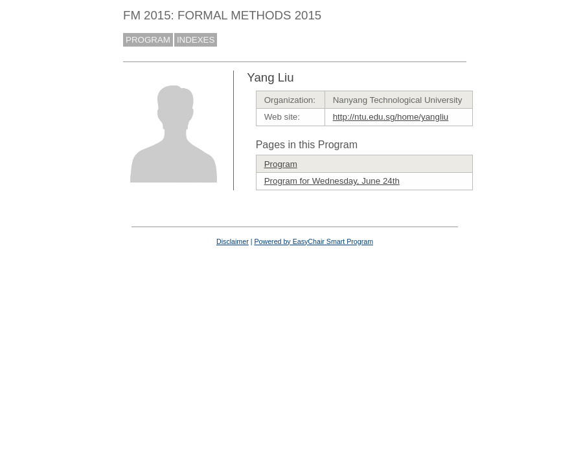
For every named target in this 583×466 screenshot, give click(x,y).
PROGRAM (148, 40)
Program (280, 164)
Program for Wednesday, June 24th (332, 181)
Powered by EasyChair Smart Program (313, 241)
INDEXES (196, 40)
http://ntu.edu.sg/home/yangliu (391, 117)
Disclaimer (232, 241)
